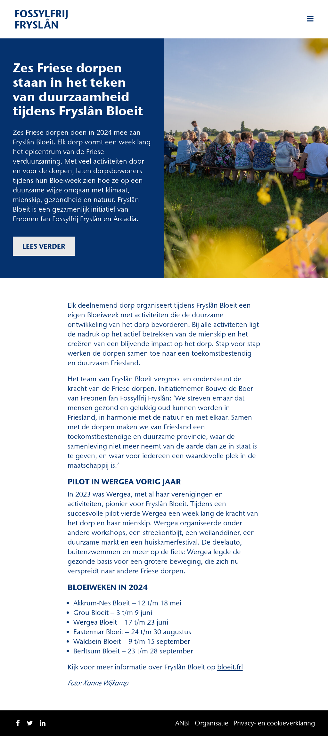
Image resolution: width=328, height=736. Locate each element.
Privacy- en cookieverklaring (274, 723)
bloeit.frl (230, 667)
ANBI (182, 723)
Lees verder (43, 246)
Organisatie (211, 723)
